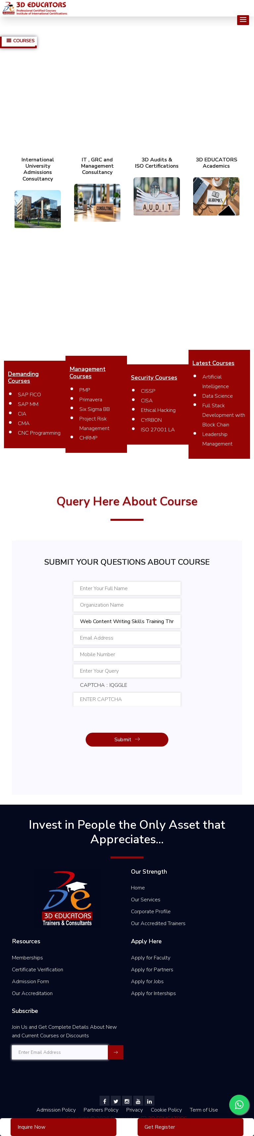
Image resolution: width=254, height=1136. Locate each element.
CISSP (148, 391)
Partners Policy (102, 1110)
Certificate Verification (37, 969)
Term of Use (204, 1110)
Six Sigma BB (94, 409)
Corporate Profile (151, 911)
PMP (84, 390)
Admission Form (30, 981)
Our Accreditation (32, 993)
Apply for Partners (152, 969)
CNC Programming (39, 433)
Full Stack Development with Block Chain (223, 415)
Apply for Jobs (147, 981)
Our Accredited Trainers (158, 923)
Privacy (135, 1110)
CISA (147, 400)
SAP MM (28, 404)
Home (138, 887)
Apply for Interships (153, 993)
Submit (127, 739)
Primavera (90, 399)
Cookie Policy (167, 1110)
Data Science (217, 396)
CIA (22, 414)
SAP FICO (29, 394)
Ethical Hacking (158, 410)
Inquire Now (31, 1127)
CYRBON (151, 420)
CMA (24, 423)
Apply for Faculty (150, 957)
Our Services (145, 899)
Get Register (160, 1127)
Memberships (27, 957)
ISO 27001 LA (158, 429)
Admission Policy (56, 1110)
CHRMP (88, 438)
